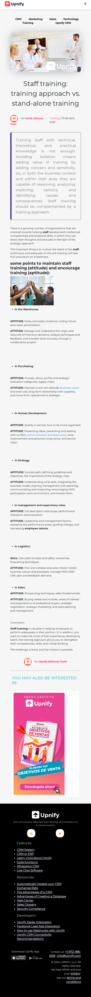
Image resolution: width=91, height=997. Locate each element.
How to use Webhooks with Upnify (41, 930)
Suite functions (27, 862)
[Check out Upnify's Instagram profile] (31, 833)
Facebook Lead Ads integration (38, 926)
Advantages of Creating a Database (41, 896)
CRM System (25, 849)
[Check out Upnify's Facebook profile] (60, 833)
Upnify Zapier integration (34, 922)
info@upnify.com (69, 956)
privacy (75, 973)
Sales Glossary (26, 904)
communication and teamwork (46, 435)
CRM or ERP (25, 854)
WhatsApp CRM (28, 866)
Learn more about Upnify (34, 858)
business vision (69, 387)
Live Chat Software (30, 870)
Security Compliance (31, 908)
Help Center (25, 900)
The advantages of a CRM (34, 892)
